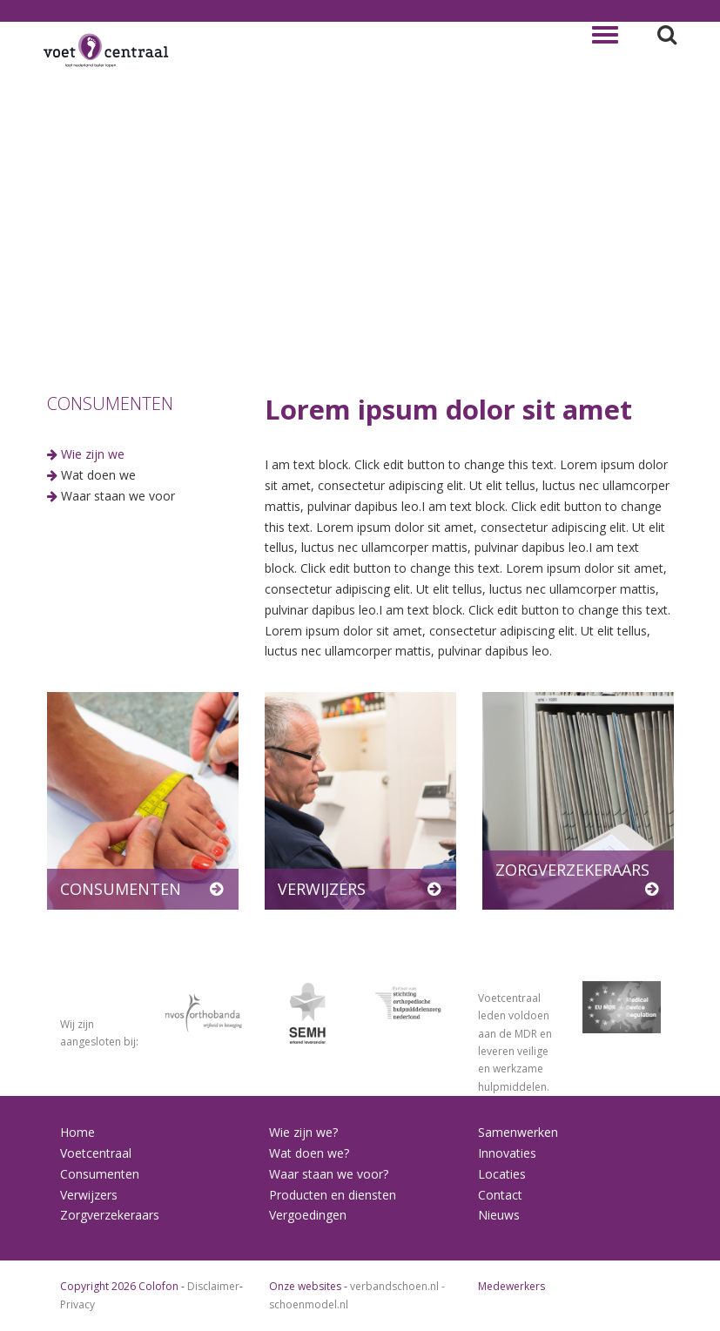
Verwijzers (89, 1194)
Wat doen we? (309, 1153)
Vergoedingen (308, 1215)
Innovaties (507, 1153)
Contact (500, 1194)
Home (77, 1132)
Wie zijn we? (303, 1132)
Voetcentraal (95, 1153)
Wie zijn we (92, 454)
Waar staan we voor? (328, 1174)
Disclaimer (213, 1286)
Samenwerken (518, 1132)
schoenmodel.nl (308, 1304)
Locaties (502, 1174)
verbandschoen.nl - (397, 1286)
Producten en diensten (332, 1194)
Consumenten (99, 1174)
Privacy (77, 1304)
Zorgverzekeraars (109, 1215)
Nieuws (499, 1215)
